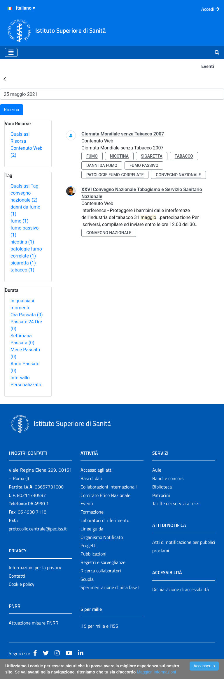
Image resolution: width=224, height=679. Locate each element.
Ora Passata (26, 315)
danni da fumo (101, 165)
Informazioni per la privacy (35, 567)
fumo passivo (144, 165)
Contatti (17, 575)
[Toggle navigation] (11, 52)
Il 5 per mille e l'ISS (99, 625)
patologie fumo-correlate (115, 174)
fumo (19, 221)
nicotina (22, 242)
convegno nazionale (178, 174)
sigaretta (23, 263)
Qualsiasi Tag (24, 186)
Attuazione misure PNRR (33, 622)
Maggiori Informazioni (156, 672)
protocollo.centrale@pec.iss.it (38, 528)
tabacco (22, 270)
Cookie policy (21, 584)
